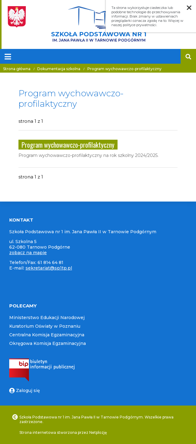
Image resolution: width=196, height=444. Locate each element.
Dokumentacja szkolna (58, 68)
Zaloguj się (24, 390)
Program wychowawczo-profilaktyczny (124, 68)
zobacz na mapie (28, 252)
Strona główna (16, 68)
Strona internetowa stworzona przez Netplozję (63, 432)
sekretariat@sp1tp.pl (49, 268)
